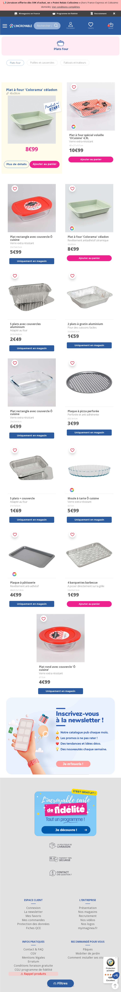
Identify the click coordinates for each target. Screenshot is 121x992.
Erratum (33, 961)
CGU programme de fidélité (33, 970)
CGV (33, 953)
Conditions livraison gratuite (33, 965)
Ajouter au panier (44, 164)
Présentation (88, 908)
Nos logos (88, 924)
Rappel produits (33, 974)
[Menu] (116, 958)
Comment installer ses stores (88, 957)
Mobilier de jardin (88, 953)
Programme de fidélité (67, 13)
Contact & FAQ (33, 949)
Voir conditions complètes (66, 6)
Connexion (33, 908)
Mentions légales (33, 957)
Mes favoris (33, 916)
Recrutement (100, 13)
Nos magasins (87, 912)
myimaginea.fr (88, 928)
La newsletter (33, 912)
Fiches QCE (33, 928)
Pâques (88, 949)
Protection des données (33, 924)
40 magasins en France (29, 13)
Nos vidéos (87, 920)
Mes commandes (33, 920)
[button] (116, 975)
